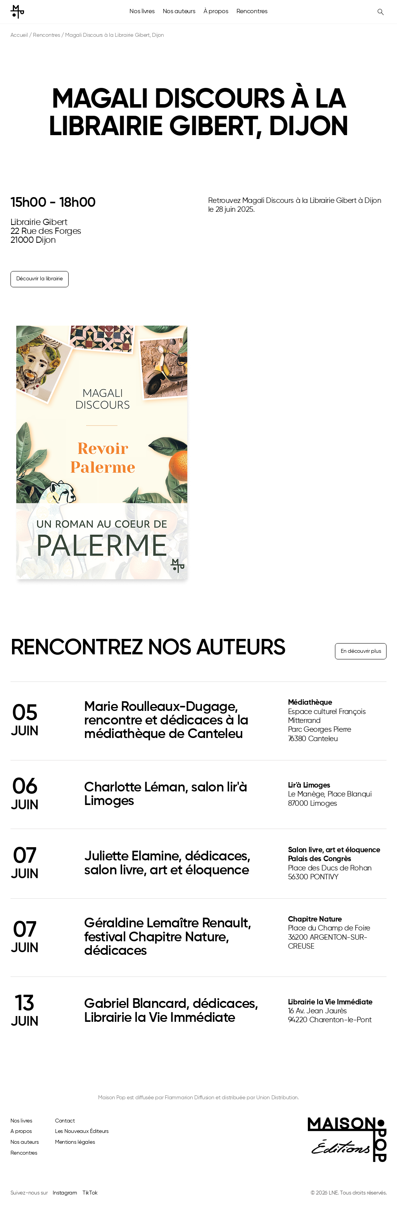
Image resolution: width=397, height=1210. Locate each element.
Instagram (65, 1193)
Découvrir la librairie (39, 278)
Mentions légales (75, 1142)
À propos (216, 12)
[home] (17, 12)
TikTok (90, 1193)
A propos (21, 1131)
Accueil (19, 35)
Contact (65, 1121)
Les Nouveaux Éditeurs (82, 1131)
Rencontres (252, 12)
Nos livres (141, 12)
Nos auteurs (179, 12)
